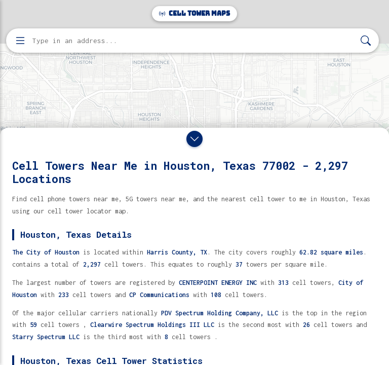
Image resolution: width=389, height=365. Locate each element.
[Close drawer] (194, 139)
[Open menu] (20, 40)
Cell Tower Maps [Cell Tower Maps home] (194, 13)
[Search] (366, 40)
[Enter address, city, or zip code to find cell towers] (193, 41)
